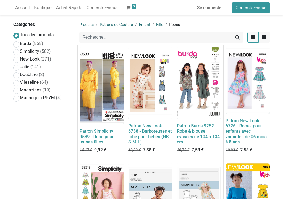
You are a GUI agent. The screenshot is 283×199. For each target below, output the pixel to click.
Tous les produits (37, 34)
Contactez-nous (250, 7)
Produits (86, 24)
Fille (159, 24)
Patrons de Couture (116, 24)
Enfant (144, 24)
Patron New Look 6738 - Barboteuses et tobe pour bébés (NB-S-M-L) (150, 134)
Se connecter (210, 7)
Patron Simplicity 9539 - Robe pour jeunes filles (97, 136)
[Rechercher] (237, 37)
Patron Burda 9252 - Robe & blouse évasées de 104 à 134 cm (198, 134)
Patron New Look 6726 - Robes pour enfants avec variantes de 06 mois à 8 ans (246, 131)
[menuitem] (22, 7)
